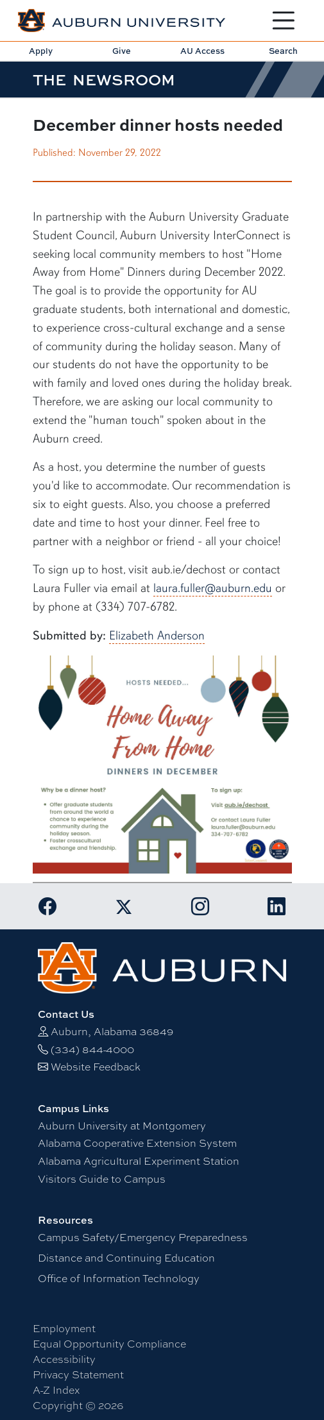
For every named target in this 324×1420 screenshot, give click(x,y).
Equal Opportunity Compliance (109, 1344)
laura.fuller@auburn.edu (212, 588)
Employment (64, 1328)
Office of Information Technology (119, 1278)
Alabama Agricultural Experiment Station (138, 1161)
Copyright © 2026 (78, 1405)
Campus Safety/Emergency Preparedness (143, 1237)
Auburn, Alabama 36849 (112, 1031)
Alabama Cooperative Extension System (137, 1143)
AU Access (202, 50)
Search (283, 50)
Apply (41, 50)
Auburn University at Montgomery (122, 1126)
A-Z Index (56, 1390)
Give (121, 50)
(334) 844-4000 (92, 1049)
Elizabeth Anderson (157, 635)
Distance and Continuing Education (126, 1258)
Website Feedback (96, 1067)
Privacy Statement (78, 1375)
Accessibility (64, 1359)
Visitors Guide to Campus (102, 1179)
